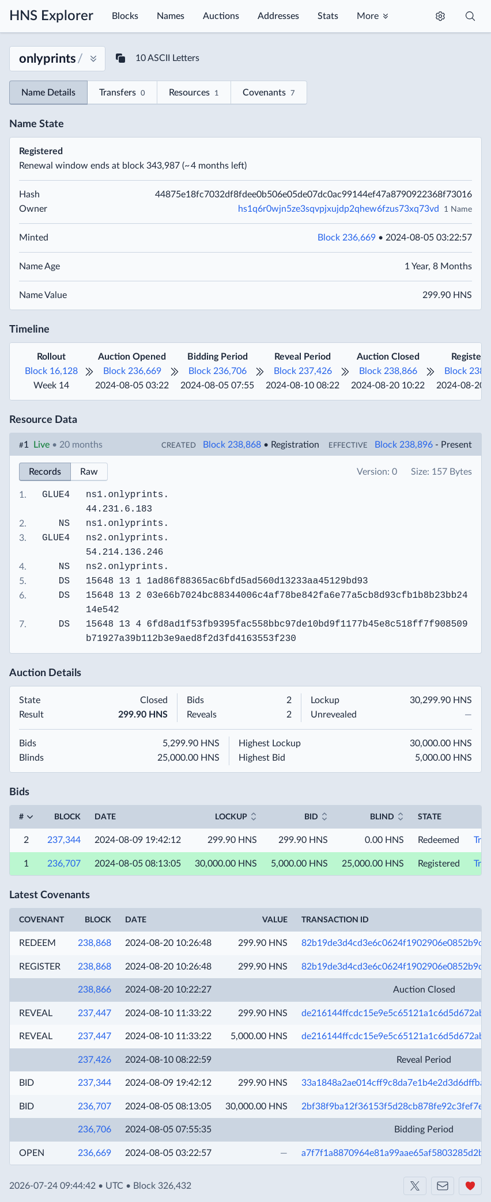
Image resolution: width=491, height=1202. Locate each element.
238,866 (94, 989)
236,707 (64, 863)
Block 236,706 (217, 371)
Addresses (278, 16)
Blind (382, 817)
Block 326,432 (162, 1185)
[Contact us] (442, 1186)
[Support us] (470, 1186)
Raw (89, 471)
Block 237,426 (303, 371)
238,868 (94, 943)
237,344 (64, 840)
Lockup (231, 817)
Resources (194, 93)
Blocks (125, 16)
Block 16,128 (51, 371)
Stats (328, 16)
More (368, 16)
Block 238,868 (232, 444)
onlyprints (135, 495)
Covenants (269, 93)
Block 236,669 (347, 237)
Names (170, 16)
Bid (311, 817)
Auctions (221, 16)
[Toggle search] (470, 16)
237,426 (94, 1059)
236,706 (94, 1129)
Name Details (48, 92)
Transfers (122, 93)
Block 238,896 (404, 444)
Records (45, 471)
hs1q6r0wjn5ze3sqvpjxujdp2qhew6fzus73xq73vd (338, 208)
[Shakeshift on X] (414, 1186)
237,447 (94, 1013)
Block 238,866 (388, 371)
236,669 (94, 1153)
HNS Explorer (51, 16)
